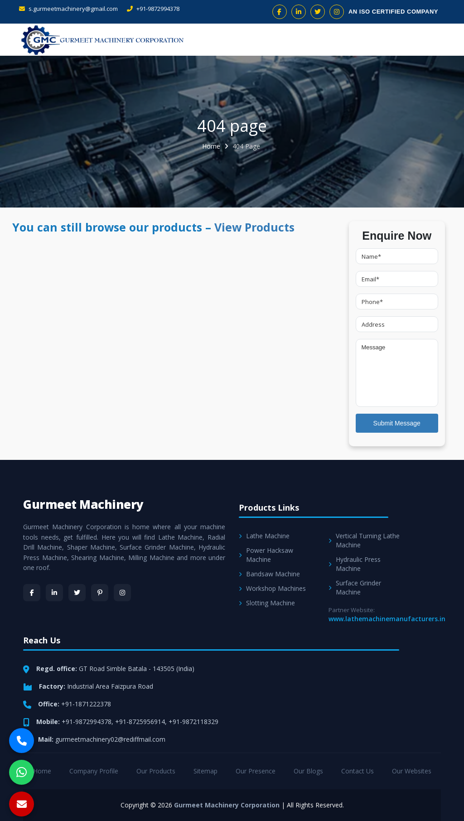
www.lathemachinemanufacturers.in (387, 618)
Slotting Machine (267, 603)
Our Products (155, 771)
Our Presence (256, 771)
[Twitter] (77, 592)
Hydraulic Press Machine (355, 564)
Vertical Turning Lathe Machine (364, 540)
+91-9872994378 (153, 9)
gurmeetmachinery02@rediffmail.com (110, 739)
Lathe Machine (264, 535)
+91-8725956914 (140, 721)
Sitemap (205, 771)
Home (211, 146)
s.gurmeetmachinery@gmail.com (68, 9)
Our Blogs (308, 771)
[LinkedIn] (54, 592)
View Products (254, 227)
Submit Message (396, 423)
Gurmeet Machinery (83, 504)
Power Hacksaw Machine (266, 555)
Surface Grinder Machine (355, 587)
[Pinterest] (99, 592)
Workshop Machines (272, 588)
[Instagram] (122, 592)
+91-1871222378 (86, 704)
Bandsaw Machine (269, 574)
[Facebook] (31, 592)
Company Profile (93, 771)
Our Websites (411, 771)
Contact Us (357, 771)
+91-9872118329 (193, 721)
